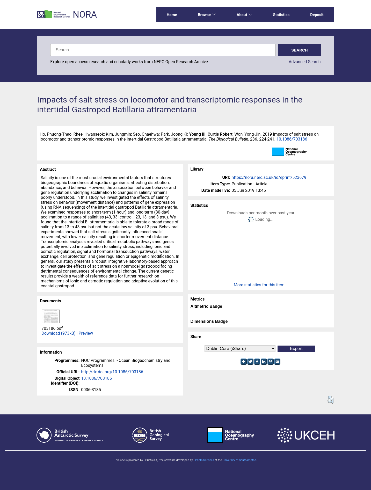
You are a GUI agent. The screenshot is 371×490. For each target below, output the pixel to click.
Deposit (317, 14)
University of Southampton (239, 460)
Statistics (281, 14)
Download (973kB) (58, 333)
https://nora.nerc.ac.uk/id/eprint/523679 (268, 177)
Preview (85, 333)
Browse (207, 14)
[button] (330, 400)
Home (172, 14)
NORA (85, 14)
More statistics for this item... (261, 284)
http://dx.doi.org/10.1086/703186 (112, 371)
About (244, 14)
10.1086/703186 (292, 139)
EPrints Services (203, 460)
